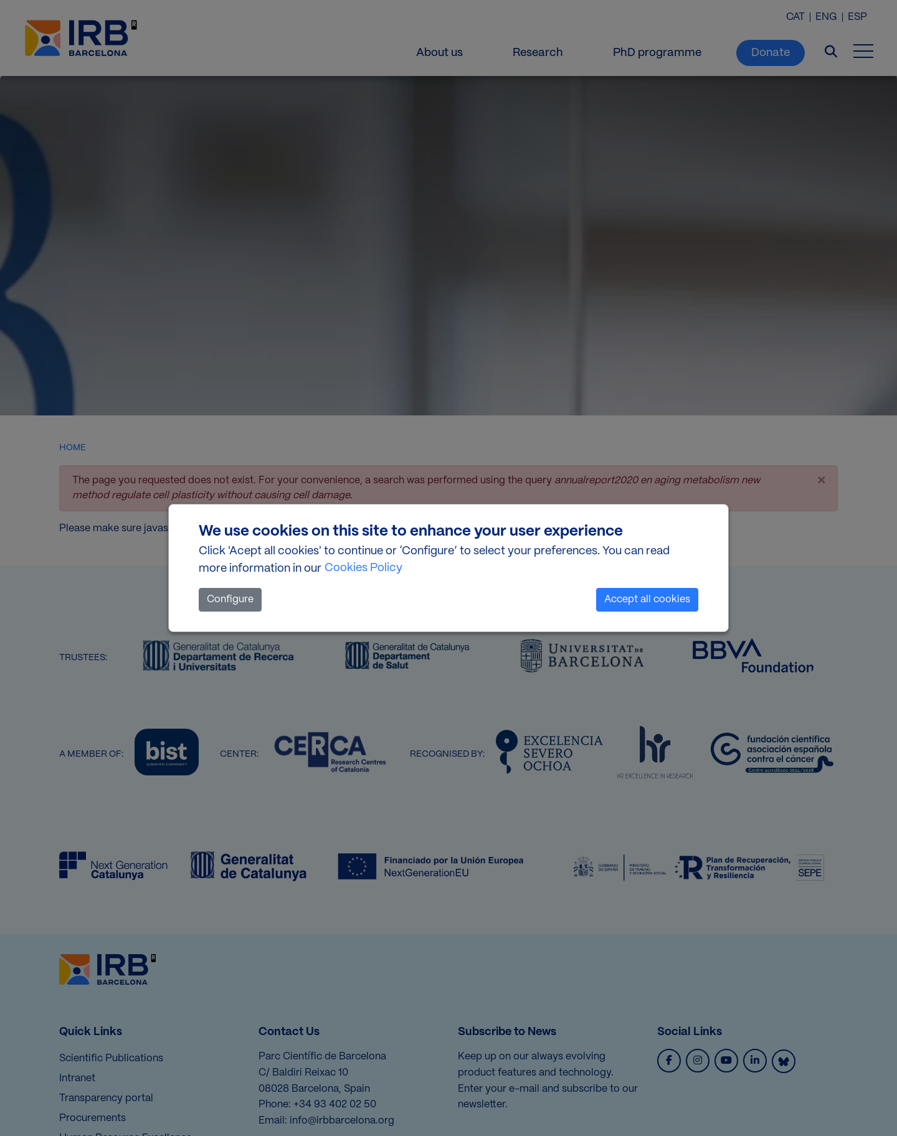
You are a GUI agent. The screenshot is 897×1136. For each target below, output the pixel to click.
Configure (230, 599)
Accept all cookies (647, 599)
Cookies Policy (363, 568)
